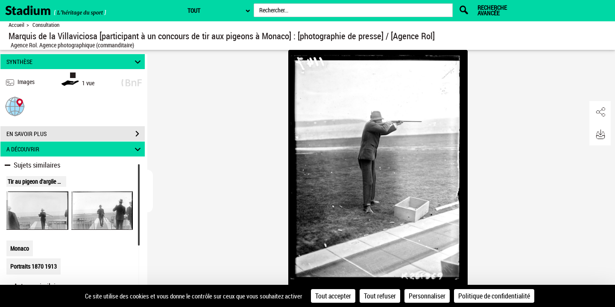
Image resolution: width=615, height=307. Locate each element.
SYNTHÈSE (75, 61)
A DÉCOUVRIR (75, 149)
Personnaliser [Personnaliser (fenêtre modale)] (427, 296)
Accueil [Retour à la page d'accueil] (16, 25)
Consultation (45, 25)
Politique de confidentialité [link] (494, 296)
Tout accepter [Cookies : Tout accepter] (333, 296)
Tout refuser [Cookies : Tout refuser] (380, 296)
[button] (15, 106)
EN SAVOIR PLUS (75, 134)
